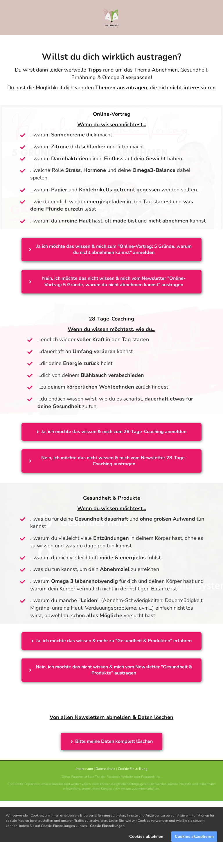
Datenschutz (105, 768)
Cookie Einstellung (133, 768)
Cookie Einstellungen (107, 837)
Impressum (84, 768)
